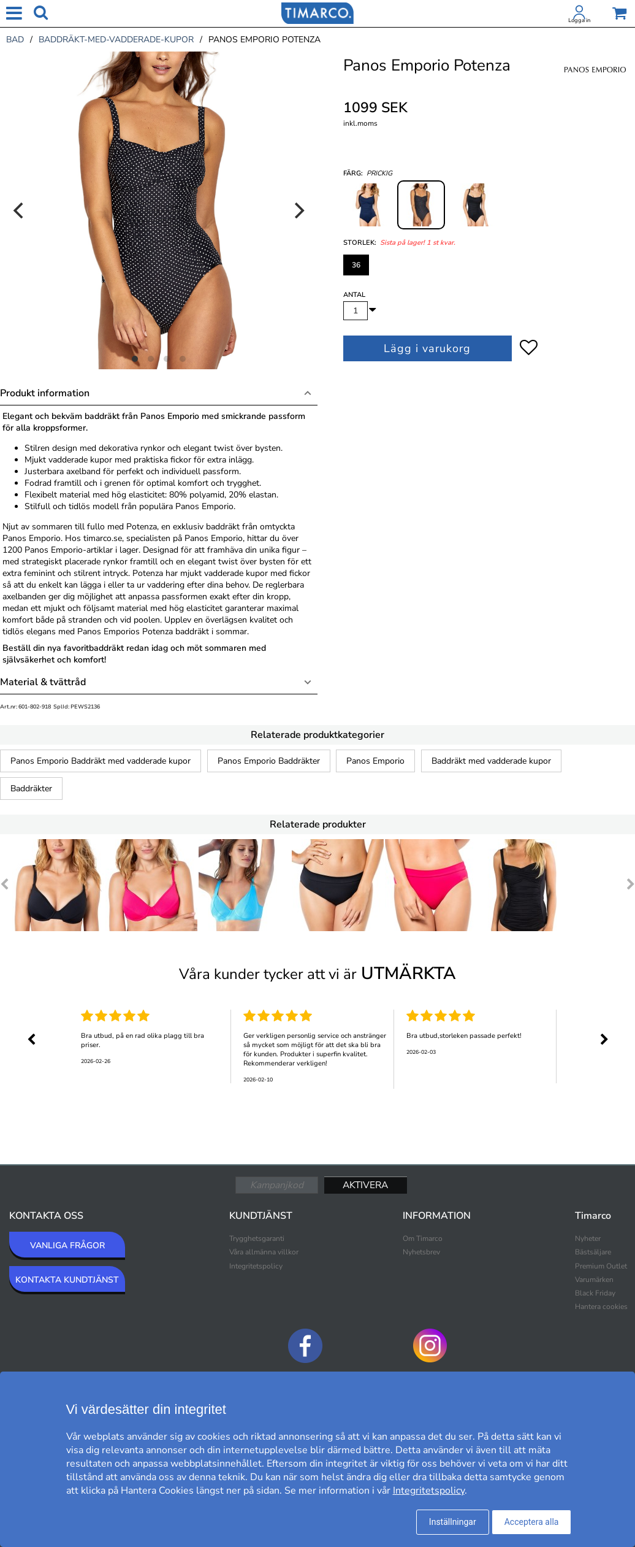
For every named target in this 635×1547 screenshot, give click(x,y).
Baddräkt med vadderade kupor (491, 761)
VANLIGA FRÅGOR (67, 1245)
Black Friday (595, 1293)
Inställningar (452, 1522)
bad (15, 39)
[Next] (297, 210)
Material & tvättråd (43, 682)
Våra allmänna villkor (263, 1252)
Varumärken (594, 1279)
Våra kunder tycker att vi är (317, 973)
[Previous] (19, 210)
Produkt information (44, 393)
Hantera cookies (601, 1306)
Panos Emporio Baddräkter (269, 761)
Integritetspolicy (256, 1266)
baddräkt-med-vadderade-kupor (116, 39)
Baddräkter (31, 788)
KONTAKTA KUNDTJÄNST (67, 1280)
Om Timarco (423, 1238)
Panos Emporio (375, 761)
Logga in (579, 20)
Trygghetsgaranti (256, 1238)
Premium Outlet (601, 1266)
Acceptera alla (531, 1522)
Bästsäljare (593, 1252)
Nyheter (588, 1238)
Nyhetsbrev (421, 1252)
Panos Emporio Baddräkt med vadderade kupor (100, 761)
